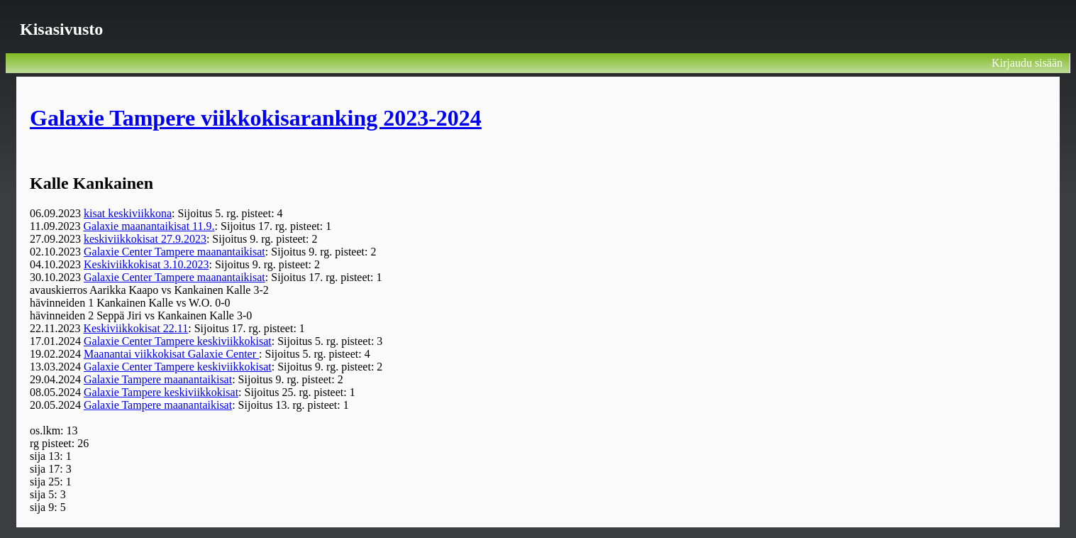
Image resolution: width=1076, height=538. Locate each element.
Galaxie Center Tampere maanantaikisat (174, 252)
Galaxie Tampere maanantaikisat (158, 379)
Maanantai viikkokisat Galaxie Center (171, 354)
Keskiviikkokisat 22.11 (135, 328)
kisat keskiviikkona (128, 213)
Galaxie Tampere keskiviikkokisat (161, 392)
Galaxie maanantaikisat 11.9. (148, 226)
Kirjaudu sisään (1027, 63)
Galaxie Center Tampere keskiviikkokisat (178, 341)
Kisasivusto (61, 29)
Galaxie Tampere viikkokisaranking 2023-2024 (256, 118)
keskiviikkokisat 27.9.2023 (145, 239)
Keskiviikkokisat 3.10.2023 (146, 264)
